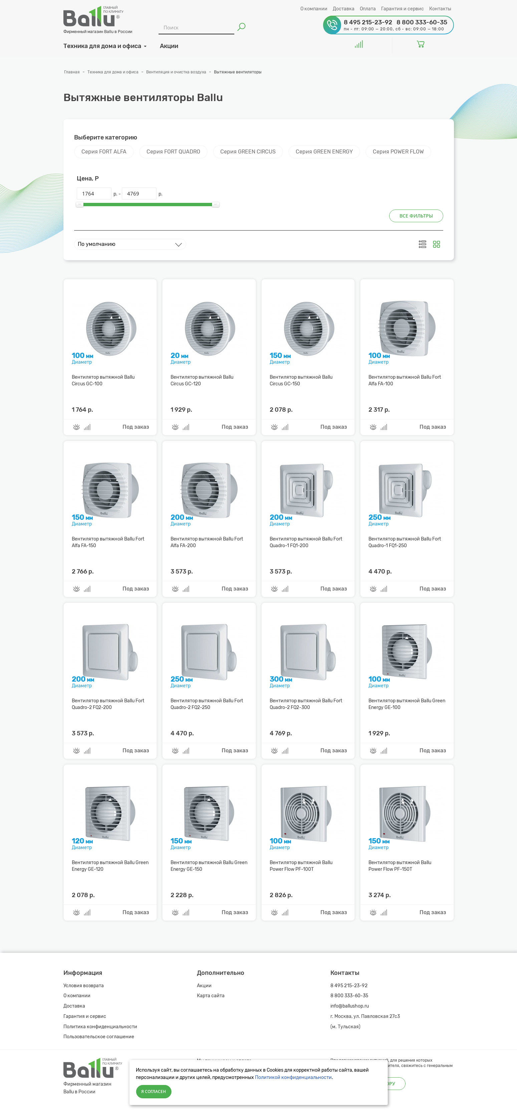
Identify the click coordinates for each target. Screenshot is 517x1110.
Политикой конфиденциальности (293, 1077)
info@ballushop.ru (349, 1006)
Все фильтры (416, 216)
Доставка (343, 9)
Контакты (440, 9)
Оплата (368, 9)
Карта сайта (211, 996)
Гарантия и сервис (402, 9)
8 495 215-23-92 (349, 986)
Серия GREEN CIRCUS (248, 151)
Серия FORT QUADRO (173, 151)
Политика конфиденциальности (100, 1027)
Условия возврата (83, 986)
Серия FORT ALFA (103, 151)
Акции (204, 986)
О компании (313, 9)
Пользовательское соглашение (98, 1037)
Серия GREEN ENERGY (324, 151)
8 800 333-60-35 (349, 996)
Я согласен (153, 1091)
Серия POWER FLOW (398, 151)
